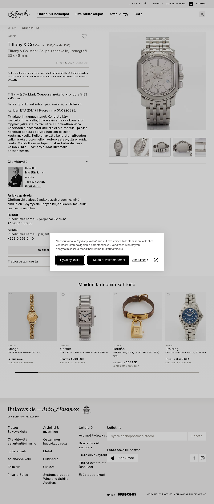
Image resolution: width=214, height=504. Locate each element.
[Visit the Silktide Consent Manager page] (156, 260)
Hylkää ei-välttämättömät (108, 260)
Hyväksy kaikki (70, 260)
